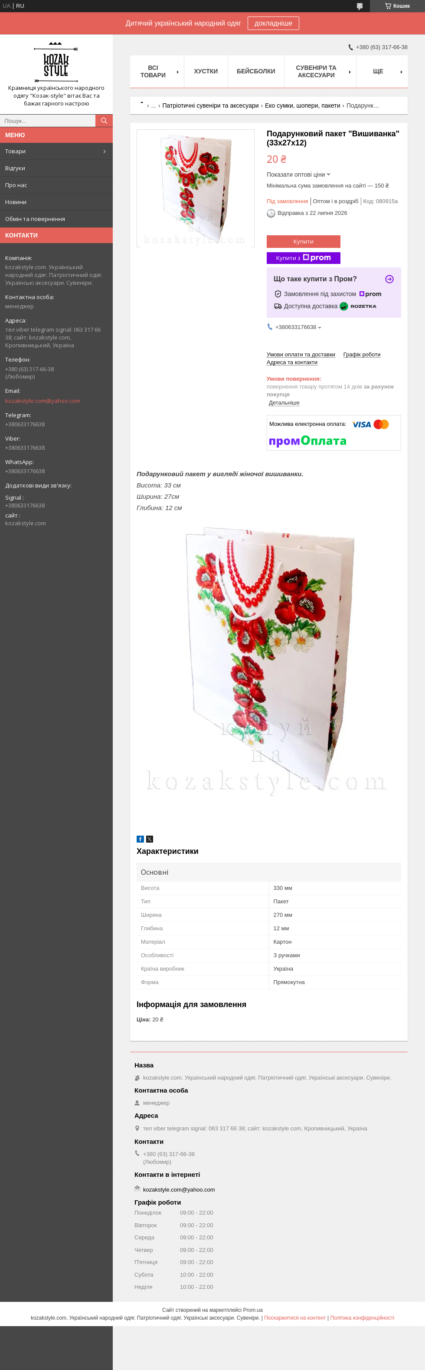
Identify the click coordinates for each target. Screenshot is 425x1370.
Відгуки (15, 168)
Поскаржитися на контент (295, 1318)
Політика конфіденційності (362, 1318)
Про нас (16, 185)
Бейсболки (256, 71)
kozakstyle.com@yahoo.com (42, 401)
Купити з (303, 258)
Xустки (206, 71)
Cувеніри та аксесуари (316, 71)
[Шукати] (104, 120)
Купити (304, 241)
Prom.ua (253, 1310)
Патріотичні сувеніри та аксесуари (211, 105)
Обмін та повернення (35, 219)
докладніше (273, 23)
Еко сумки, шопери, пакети (302, 105)
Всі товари (153, 71)
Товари (15, 151)
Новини (15, 202)
